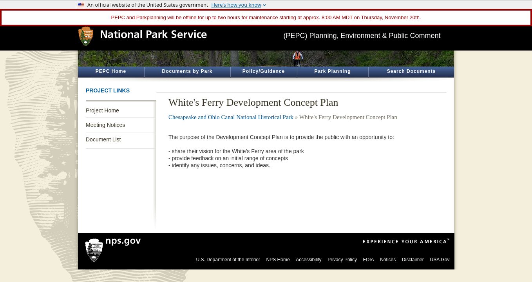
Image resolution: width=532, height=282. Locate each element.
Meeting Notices (105, 125)
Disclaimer (413, 259)
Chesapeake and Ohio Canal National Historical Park (230, 117)
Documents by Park (187, 71)
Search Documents (411, 71)
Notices (388, 259)
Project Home (102, 110)
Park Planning (332, 71)
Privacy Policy (342, 259)
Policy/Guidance (263, 71)
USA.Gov (439, 259)
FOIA (368, 259)
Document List (103, 139)
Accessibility (308, 259)
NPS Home (278, 259)
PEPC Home (111, 71)
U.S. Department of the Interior (228, 259)
